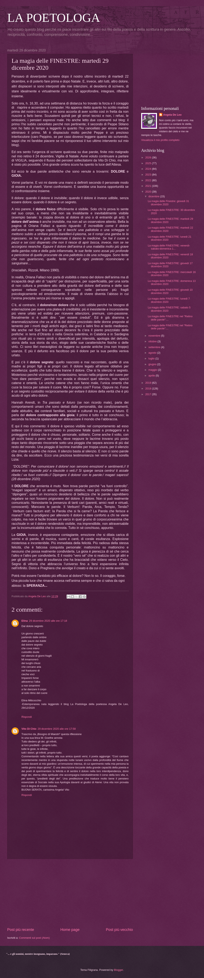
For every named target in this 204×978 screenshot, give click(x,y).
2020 (148, 191)
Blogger (118, 969)
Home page (70, 930)
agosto (152, 352)
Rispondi (26, 716)
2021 (148, 185)
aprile (152, 375)
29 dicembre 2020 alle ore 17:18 (48, 620)
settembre (154, 347)
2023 (148, 174)
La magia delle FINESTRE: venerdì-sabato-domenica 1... (169, 247)
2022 (148, 180)
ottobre (152, 341)
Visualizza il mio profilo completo (160, 140)
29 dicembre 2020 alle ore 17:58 (57, 728)
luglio (151, 358)
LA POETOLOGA (53, 17)
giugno (152, 364)
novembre (154, 335)
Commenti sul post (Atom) (34, 937)
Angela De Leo (172, 114)
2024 (148, 168)
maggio (153, 369)
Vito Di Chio (28, 728)
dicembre (154, 196)
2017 (148, 394)
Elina (24, 620)
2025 (148, 163)
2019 (148, 382)
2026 (148, 157)
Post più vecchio (119, 930)
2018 (148, 388)
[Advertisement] (70, 893)
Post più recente (20, 930)
